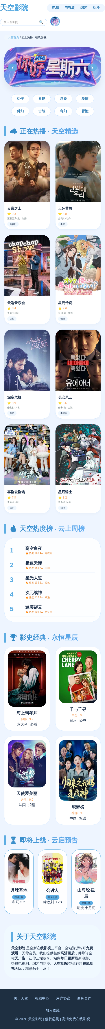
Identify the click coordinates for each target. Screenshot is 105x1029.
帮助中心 (42, 998)
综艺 (83, 7)
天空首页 (13, 37)
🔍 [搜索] (41, 22)
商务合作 (84, 998)
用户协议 (63, 998)
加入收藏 (53, 1010)
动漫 (96, 7)
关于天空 (21, 998)
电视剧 (69, 7)
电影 (55, 7)
